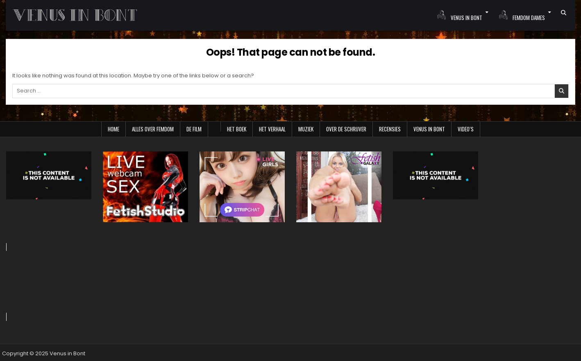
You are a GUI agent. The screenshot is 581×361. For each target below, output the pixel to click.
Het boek (236, 129)
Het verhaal (272, 129)
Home (113, 129)
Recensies (390, 129)
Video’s (466, 129)
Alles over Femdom (153, 129)
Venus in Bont (429, 129)
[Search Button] (563, 12)
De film (194, 129)
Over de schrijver (346, 129)
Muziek (305, 129)
